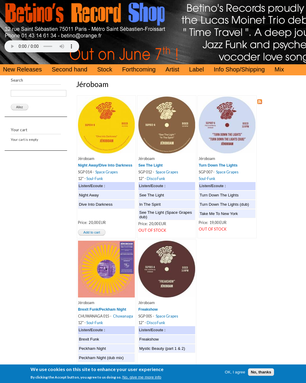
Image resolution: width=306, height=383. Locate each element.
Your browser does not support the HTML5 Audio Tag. (41, 46)
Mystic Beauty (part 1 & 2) (162, 348)
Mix (279, 69)
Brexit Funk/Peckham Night (102, 309)
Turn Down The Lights (218, 165)
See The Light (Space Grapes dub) (165, 214)
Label (196, 69)
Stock (104, 69)
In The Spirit (150, 204)
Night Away (89, 195)
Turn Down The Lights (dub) (224, 204)
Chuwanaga (123, 316)
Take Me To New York (219, 213)
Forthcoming (139, 69)
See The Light (150, 165)
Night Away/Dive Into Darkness (105, 165)
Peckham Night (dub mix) (101, 357)
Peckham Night (92, 348)
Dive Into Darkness (96, 204)
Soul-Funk (94, 178)
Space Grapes (106, 172)
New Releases (22, 69)
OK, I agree (235, 373)
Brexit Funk (89, 339)
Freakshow (148, 309)
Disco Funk (156, 178)
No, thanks (261, 373)
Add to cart (91, 232)
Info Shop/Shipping (239, 69)
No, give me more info (141, 378)
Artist (172, 69)
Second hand (69, 69)
